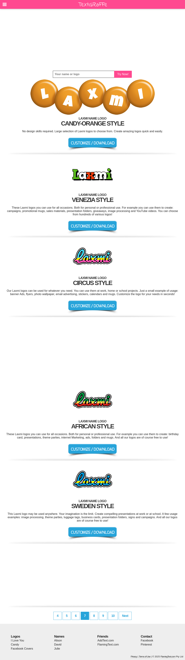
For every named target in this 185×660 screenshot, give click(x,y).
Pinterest (146, 644)
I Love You (17, 640)
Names (59, 636)
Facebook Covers (22, 648)
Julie (57, 648)
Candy (15, 644)
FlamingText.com (108, 644)
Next (125, 616)
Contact (146, 636)
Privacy (134, 656)
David (57, 644)
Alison (58, 640)
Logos (15, 636)
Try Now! (122, 74)
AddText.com (106, 640)
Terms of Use (144, 656)
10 (112, 616)
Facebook (147, 640)
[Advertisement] (92, 40)
